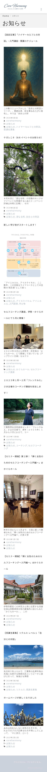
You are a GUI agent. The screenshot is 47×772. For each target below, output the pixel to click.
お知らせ (10, 123)
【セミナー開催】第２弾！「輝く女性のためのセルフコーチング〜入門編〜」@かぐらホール (23, 462)
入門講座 (13, 303)
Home (6, 15)
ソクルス (20, 689)
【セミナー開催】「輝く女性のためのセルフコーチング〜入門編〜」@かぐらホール (23, 562)
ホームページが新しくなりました (20, 697)
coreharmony (13, 120)
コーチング (21, 445)
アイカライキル (24, 300)
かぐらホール (22, 369)
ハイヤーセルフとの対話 (28, 126)
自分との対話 (32, 216)
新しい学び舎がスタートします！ (20, 224)
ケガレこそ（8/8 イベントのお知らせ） (23, 137)
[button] (23, 9)
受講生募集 (9, 129)
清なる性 (20, 216)
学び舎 (22, 303)
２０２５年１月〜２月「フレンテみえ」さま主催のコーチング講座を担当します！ (23, 386)
